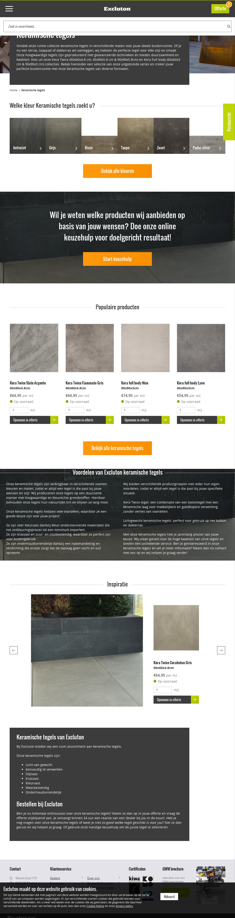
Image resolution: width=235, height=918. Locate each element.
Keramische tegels (33, 90)
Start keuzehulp (117, 258)
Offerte (222, 8)
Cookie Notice (95, 906)
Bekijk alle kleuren (117, 170)
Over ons (93, 878)
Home (13, 90)
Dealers (55, 878)
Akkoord (169, 896)
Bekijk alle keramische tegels (117, 448)
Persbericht (229, 122)
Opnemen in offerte (35, 420)
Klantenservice (60, 869)
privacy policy (124, 906)
